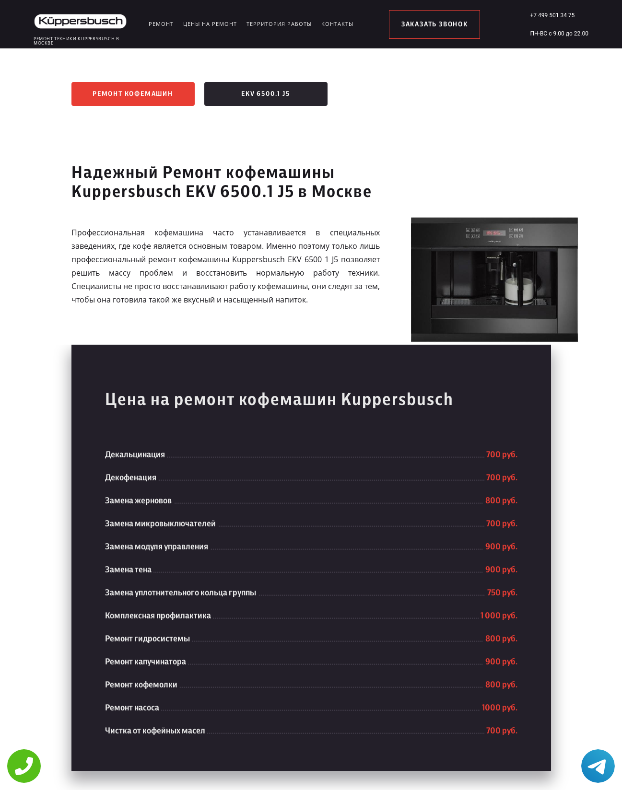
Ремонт (161, 23)
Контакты (337, 23)
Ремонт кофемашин (133, 94)
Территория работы (279, 23)
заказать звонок (434, 24)
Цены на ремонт (210, 23)
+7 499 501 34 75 (552, 15)
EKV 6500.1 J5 (265, 94)
